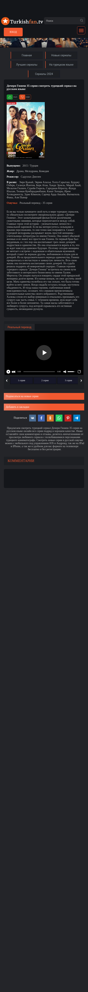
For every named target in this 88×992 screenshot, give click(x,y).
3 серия (68, 380)
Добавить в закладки (17, 407)
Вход (13, 32)
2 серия (45, 380)
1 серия (21, 380)
